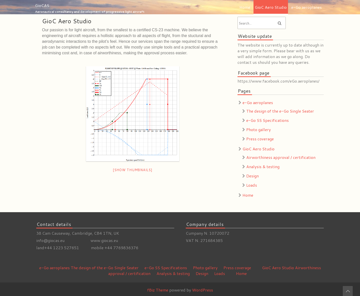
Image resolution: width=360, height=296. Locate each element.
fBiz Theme (157, 290)
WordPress (202, 290)
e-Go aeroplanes (306, 7)
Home (245, 7)
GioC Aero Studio (271, 7)
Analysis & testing (263, 166)
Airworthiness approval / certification (281, 157)
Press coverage (260, 139)
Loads (251, 185)
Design (252, 176)
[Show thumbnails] (132, 170)
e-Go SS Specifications (267, 120)
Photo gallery (258, 129)
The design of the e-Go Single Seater (280, 111)
